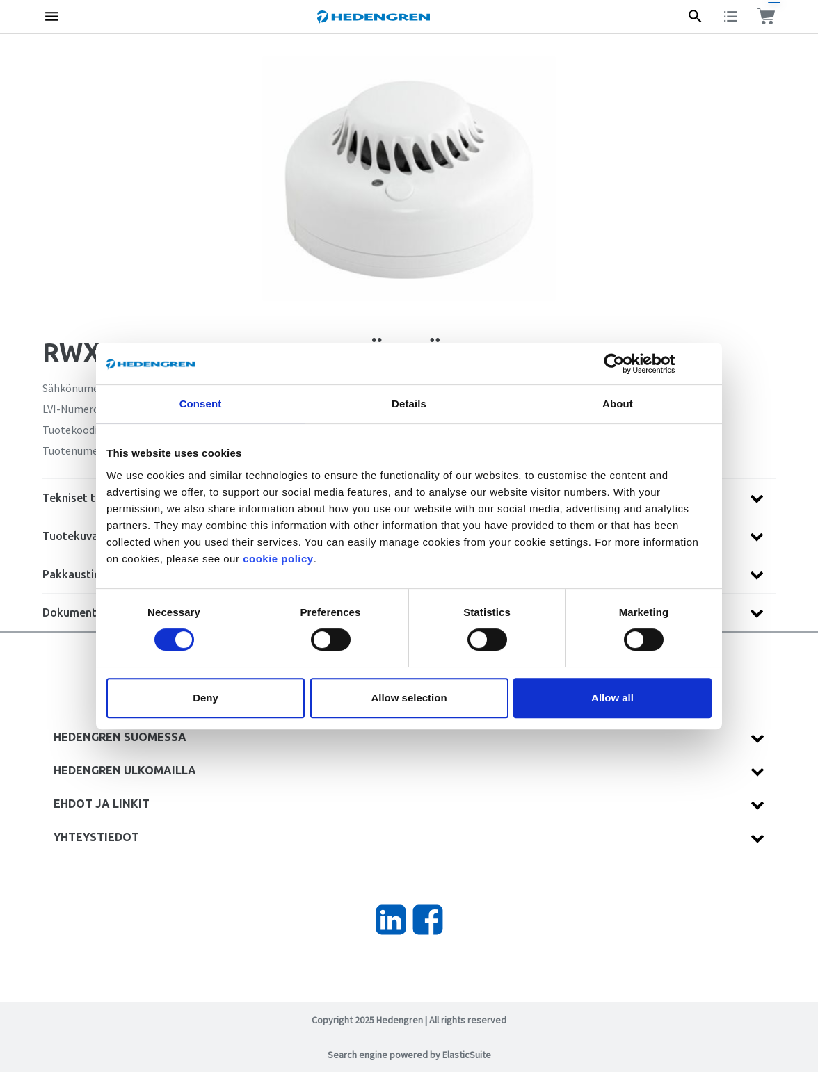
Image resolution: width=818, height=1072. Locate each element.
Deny (205, 698)
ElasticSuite (466, 1054)
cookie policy (278, 559)
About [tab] (617, 403)
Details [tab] (409, 403)
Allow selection (409, 698)
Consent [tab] (200, 403)
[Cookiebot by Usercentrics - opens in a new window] (625, 363)
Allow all (612, 698)
